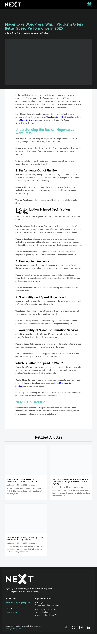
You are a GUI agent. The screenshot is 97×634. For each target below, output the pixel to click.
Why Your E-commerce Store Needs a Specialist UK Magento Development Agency (70, 481)
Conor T (10, 33)
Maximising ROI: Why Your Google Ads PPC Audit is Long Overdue (25, 538)
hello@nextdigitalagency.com (18, 602)
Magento (37, 33)
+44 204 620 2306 (13, 612)
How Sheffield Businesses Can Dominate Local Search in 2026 (22, 480)
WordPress (45, 33)
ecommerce (28, 33)
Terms (20, 629)
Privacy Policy (11, 629)
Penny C (12, 485)
